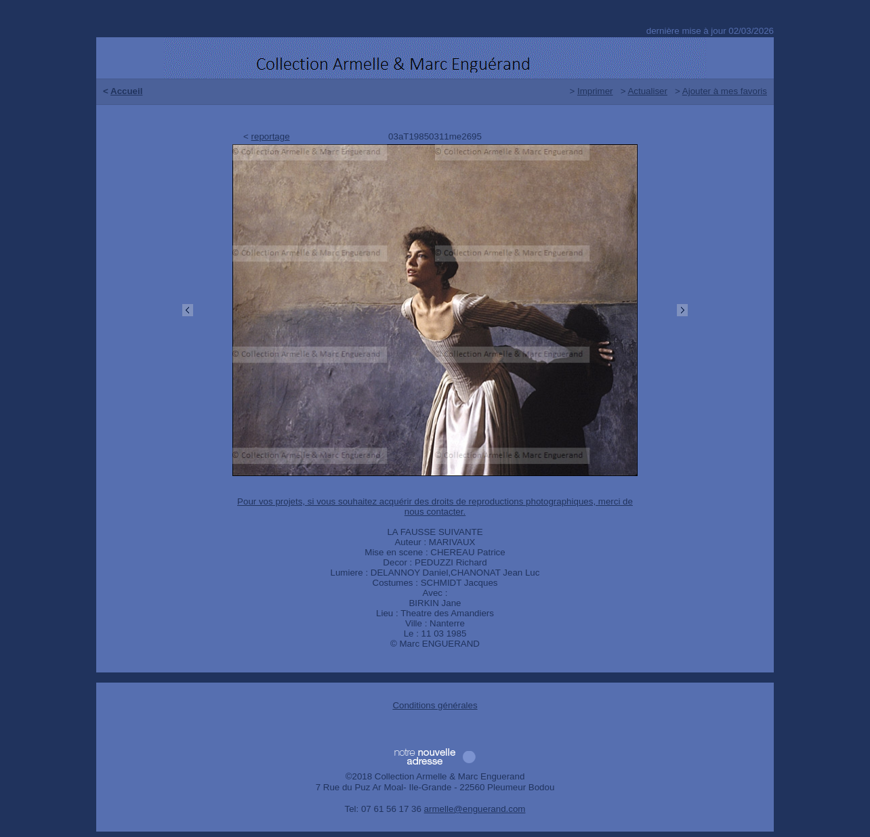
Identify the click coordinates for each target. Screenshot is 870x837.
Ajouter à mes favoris (724, 91)
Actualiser (647, 91)
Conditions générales (434, 705)
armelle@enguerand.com (475, 809)
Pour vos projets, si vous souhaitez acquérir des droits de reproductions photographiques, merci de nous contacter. (435, 506)
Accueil (126, 91)
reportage (270, 136)
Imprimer (595, 91)
